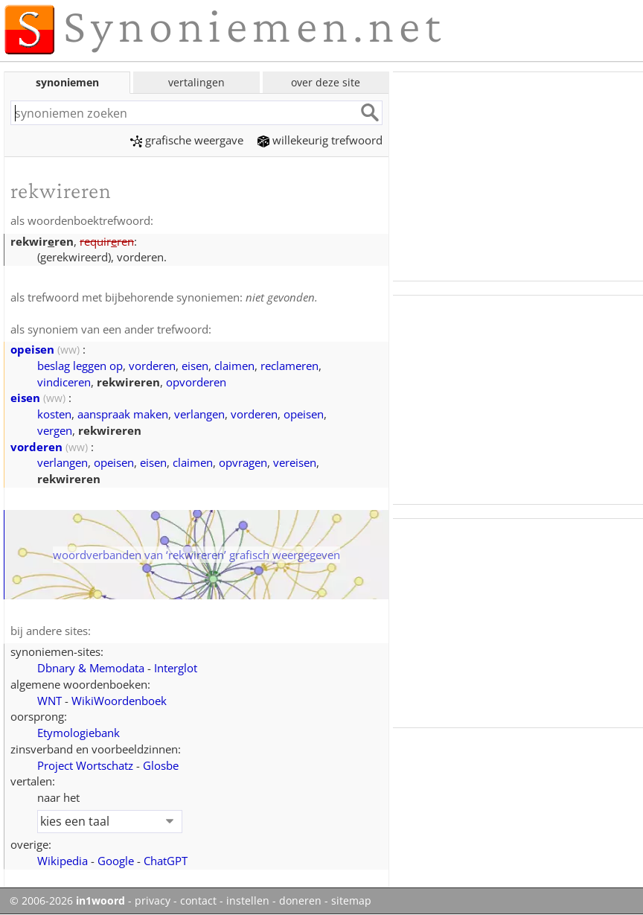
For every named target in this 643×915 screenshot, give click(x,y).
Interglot (175, 667)
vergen (54, 430)
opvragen (243, 462)
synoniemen (67, 82)
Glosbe (161, 765)
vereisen (294, 462)
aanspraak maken (122, 414)
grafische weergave (186, 140)
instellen (247, 901)
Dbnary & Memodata (90, 667)
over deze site (325, 82)
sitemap (351, 901)
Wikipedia (62, 860)
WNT (49, 700)
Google (115, 860)
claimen (234, 365)
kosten (54, 414)
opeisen (32, 349)
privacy (152, 901)
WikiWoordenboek (119, 700)
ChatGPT (166, 860)
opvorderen (196, 381)
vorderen (152, 365)
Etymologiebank (78, 732)
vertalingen (196, 82)
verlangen (199, 414)
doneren (300, 901)
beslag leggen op (80, 365)
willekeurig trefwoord (320, 140)
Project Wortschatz (85, 765)
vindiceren (64, 381)
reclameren (289, 365)
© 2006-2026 (67, 901)
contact (198, 901)
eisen (195, 365)
